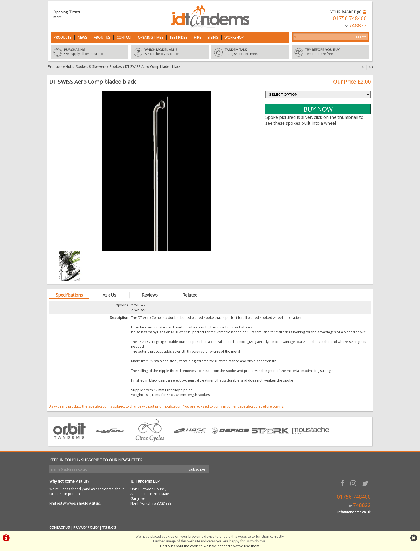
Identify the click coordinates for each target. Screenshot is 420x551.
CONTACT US (59, 527)
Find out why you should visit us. (75, 503)
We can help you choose (170, 52)
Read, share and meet (250, 52)
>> (371, 67)
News (82, 37)
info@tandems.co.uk (354, 511)
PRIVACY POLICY (86, 527)
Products (63, 37)
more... (58, 16)
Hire (197, 37)
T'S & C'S (109, 527)
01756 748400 (350, 18)
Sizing (212, 37)
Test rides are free (330, 52)
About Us (102, 37)
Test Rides (179, 37)
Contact (124, 37)
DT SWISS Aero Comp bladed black (153, 66)
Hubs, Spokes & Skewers (86, 66)
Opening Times (150, 37)
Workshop (234, 37)
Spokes (116, 66)
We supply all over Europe (89, 52)
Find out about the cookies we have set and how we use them (209, 545)
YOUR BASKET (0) (348, 11)
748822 (358, 25)
